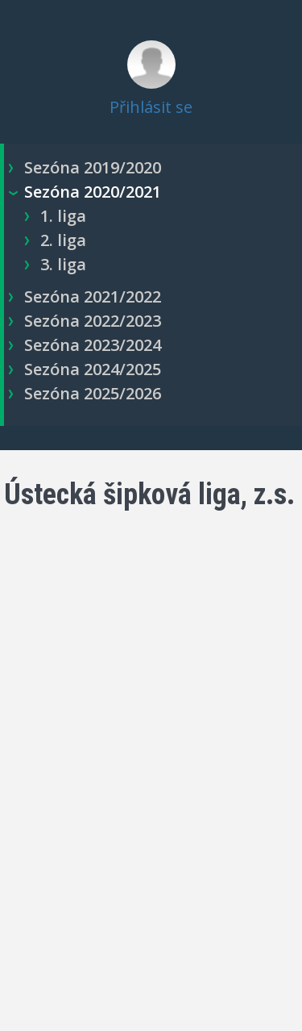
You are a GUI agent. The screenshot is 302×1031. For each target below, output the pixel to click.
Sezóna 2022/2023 (92, 321)
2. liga (63, 240)
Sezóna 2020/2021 (92, 191)
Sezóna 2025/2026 (92, 393)
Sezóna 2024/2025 (92, 369)
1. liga (63, 216)
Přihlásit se (151, 107)
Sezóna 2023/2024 (92, 345)
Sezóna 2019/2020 (92, 167)
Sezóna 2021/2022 (92, 296)
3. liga (63, 264)
